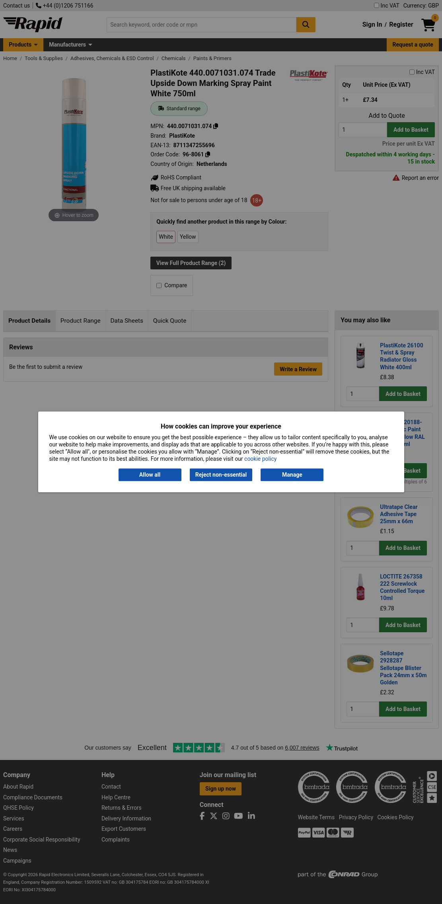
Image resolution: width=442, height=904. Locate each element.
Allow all (149, 474)
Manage (292, 474)
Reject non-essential (221, 474)
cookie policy (260, 459)
